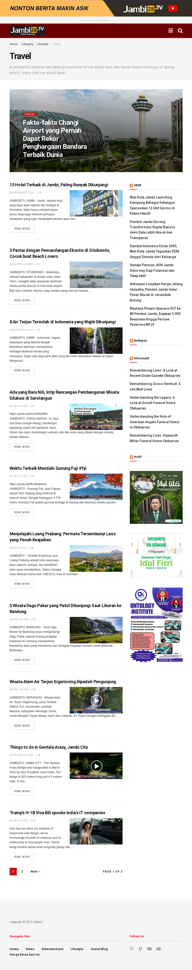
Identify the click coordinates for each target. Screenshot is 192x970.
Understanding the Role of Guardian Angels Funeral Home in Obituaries (154, 422)
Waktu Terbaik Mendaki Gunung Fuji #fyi (48, 468)
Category (27, 44)
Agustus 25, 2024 (21, 330)
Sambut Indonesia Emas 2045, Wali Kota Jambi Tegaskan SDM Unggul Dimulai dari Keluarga (154, 251)
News (30, 949)
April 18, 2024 (19, 689)
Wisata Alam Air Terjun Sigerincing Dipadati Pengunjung (63, 681)
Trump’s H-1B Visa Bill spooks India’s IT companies (57, 812)
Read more (22, 228)
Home (14, 44)
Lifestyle (43, 44)
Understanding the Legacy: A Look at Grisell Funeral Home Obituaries (152, 403)
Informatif (141, 358)
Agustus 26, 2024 (21, 264)
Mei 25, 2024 (18, 548)
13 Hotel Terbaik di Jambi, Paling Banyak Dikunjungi (59, 184)
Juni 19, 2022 (19, 820)
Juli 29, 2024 (19, 406)
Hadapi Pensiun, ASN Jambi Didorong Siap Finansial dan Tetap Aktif (152, 270)
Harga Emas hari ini (25, 954)
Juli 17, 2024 (19, 476)
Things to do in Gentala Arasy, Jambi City (49, 747)
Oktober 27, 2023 (21, 755)
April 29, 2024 (19, 619)
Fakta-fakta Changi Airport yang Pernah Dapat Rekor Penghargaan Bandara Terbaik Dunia (55, 139)
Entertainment (52, 949)
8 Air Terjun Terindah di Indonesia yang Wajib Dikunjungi (63, 321)
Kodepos (140, 340)
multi (138, 456)
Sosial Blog (99, 949)
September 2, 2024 (22, 192)
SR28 (137, 185)
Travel (56, 44)
